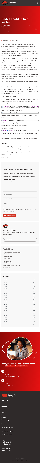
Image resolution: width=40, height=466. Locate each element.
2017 (5, 299)
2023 (5, 286)
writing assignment (14, 44)
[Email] (2, 371)
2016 (5, 302)
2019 (5, 295)
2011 (5, 313)
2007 (5, 321)
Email (7, 374)
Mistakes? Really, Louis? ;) (11, 265)
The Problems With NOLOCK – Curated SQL (21, 173)
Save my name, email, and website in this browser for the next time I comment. (19, 211)
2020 (5, 293)
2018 (5, 297)
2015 (5, 304)
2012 (5, 310)
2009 (5, 317)
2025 (5, 282)
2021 (5, 291)
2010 (5, 315)
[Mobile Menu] (37, 3)
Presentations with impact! (12, 252)
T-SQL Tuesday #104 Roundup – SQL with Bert (22, 176)
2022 (5, 288)
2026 (5, 280)
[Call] (2, 380)
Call (6, 383)
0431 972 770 (9, 385)
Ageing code (7, 261)
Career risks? (7, 256)
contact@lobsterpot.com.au (13, 376)
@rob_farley (4, 157)
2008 (5, 319)
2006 (5, 324)
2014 (5, 306)
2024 (5, 284)
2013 (5, 308)
